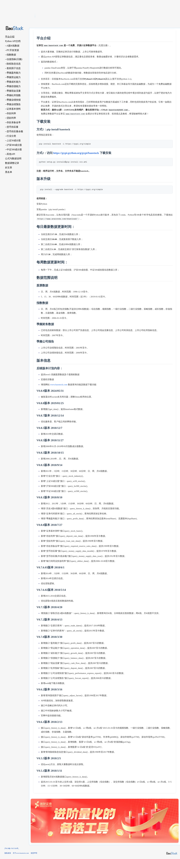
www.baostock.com (58, 384)
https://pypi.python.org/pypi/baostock (76, 153)
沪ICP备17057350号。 (12, 848)
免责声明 (34, 853)
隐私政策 (8, 853)
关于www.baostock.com (21, 853)
